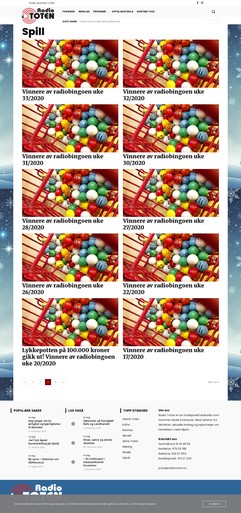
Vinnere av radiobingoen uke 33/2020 (62, 95)
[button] (213, 11)
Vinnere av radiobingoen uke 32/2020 (163, 95)
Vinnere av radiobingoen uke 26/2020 (62, 289)
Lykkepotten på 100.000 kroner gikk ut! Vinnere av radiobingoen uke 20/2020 (68, 357)
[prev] (210, 21)
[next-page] (63, 382)
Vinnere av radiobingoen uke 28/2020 (62, 224)
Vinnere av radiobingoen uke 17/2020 (163, 353)
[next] (216, 21)
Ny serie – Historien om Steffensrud (42, 460)
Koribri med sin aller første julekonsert (100, 21)
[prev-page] (25, 382)
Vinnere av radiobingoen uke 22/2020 (163, 289)
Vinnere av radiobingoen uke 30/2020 (163, 159)
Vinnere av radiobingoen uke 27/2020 (163, 224)
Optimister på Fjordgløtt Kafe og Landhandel (97, 422)
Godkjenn (214, 503)
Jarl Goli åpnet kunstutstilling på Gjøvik (42, 441)
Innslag (31, 417)
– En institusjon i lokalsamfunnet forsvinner (99, 460)
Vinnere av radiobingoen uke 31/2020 (62, 159)
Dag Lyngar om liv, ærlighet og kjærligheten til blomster (45, 422)
